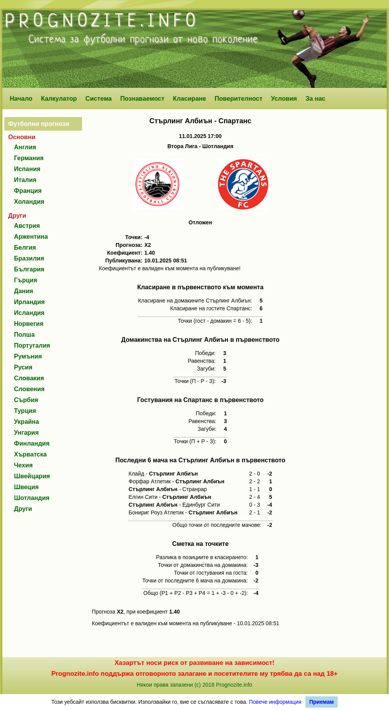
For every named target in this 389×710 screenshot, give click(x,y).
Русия (23, 367)
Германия (29, 158)
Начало (21, 98)
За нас (315, 98)
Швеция (26, 487)
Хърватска (30, 454)
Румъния (28, 356)
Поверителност (239, 98)
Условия (284, 98)
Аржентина (31, 236)
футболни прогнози (126, 39)
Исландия (29, 313)
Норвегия (28, 323)
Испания (27, 169)
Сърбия (26, 400)
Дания (23, 291)
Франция (28, 190)
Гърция (25, 280)
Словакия (29, 378)
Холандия (29, 201)
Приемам (321, 702)
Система (99, 98)
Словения (29, 389)
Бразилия (29, 258)
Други (23, 508)
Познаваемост (142, 98)
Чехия (23, 465)
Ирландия (29, 302)
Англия (25, 147)
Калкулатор (59, 98)
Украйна (26, 421)
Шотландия (31, 498)
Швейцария (32, 476)
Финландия (31, 443)
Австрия (27, 225)
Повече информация (275, 702)
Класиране (189, 98)
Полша (24, 334)
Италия (25, 180)
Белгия (25, 247)
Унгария (26, 432)
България (29, 269)
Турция (25, 410)
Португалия (32, 345)
